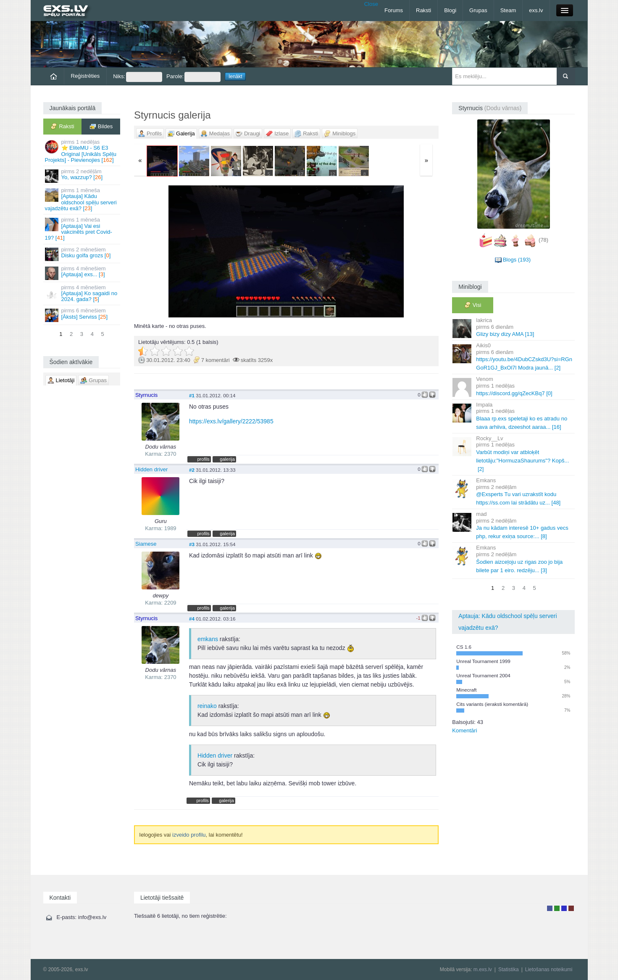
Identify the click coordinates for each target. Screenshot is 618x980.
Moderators (564, 908)
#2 (192, 470)
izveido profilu (189, 835)
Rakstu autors (557, 908)
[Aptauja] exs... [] (82, 272)
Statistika (508, 969)
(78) (543, 240)
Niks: (137, 77)
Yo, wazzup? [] (82, 175)
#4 (192, 618)
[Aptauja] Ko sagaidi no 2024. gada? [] (82, 293)
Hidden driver (151, 469)
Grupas (478, 10)
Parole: (193, 77)
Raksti (423, 10)
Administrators (571, 908)
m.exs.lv (482, 969)
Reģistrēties (85, 76)
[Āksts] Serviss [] (82, 314)
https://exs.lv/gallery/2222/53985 (231, 421)
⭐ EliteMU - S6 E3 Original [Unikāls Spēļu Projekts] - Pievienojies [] (82, 151)
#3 (192, 544)
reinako (207, 706)
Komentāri (464, 730)
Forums (393, 10)
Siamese (146, 544)
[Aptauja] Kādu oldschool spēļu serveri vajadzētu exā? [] (82, 199)
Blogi (450, 10)
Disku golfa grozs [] (82, 253)
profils (203, 459)
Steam (508, 10)
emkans (207, 639)
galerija (227, 459)
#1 (192, 395)
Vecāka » (388, 251)
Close (371, 4)
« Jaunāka (184, 251)
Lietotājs (550, 908)
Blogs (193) (517, 259)
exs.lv (536, 10)
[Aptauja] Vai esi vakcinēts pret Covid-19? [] (82, 229)
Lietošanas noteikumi (549, 969)
